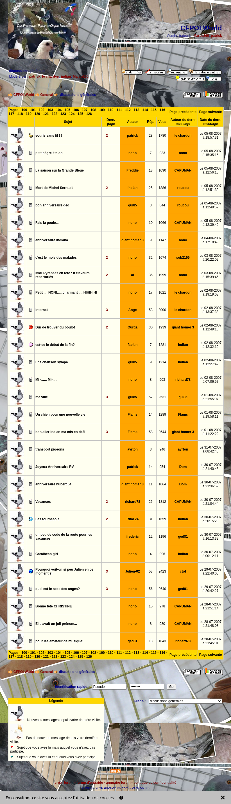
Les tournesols (47, 519)
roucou (183, 188)
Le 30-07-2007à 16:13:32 (210, 536)
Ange (132, 310)
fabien (132, 345)
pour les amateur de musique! (59, 641)
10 (151, 223)
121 (46, 114)
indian (66, 76)
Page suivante (210, 112)
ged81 (183, 537)
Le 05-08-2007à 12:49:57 (210, 205)
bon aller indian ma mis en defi (60, 432)
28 (151, 136)
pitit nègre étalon (49, 153)
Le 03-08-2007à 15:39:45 (210, 275)
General (46, 95)
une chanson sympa (51, 362)
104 (59, 110)
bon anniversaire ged (52, 205)
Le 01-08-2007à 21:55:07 (210, 397)
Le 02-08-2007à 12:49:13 (210, 327)
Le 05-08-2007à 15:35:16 (210, 153)
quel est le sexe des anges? (57, 589)
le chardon (50, 76)
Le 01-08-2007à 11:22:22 (210, 432)
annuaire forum (118, 783)
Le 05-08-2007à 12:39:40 (210, 223)
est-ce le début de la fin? (55, 345)
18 (151, 170)
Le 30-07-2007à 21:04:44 (210, 502)
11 (151, 484)
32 (151, 258)
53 (151, 310)
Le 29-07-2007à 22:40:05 (210, 571)
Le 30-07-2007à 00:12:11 (210, 554)
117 (11, 114)
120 (37, 114)
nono (132, 153)
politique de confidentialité (154, 783)
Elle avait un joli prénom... (56, 624)
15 (151, 606)
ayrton (132, 449)
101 (33, 110)
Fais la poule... (47, 223)
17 (151, 292)
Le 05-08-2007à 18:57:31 (210, 135)
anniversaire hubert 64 (53, 484)
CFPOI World (23, 95)
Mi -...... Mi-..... (46, 380)
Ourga (132, 327)
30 (151, 327)
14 (151, 414)
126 (89, 114)
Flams (132, 414)
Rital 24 (132, 519)
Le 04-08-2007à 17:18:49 (210, 240)
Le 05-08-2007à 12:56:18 (210, 170)
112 (128, 110)
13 (151, 641)
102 (41, 110)
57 (151, 397)
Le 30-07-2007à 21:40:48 (210, 467)
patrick (216, 36)
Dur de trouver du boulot (55, 327)
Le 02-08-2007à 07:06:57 (210, 380)
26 (151, 502)
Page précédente (182, 112)
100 (24, 110)
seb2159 (182, 258)
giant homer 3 (132, 240)
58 (151, 432)
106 (76, 110)
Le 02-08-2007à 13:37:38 (210, 310)
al (132, 275)
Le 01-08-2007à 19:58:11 (210, 414)
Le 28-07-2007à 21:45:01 (210, 641)
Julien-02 (132, 571)
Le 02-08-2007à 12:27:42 (210, 362)
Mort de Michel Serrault (54, 188)
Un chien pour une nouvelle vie (60, 414)
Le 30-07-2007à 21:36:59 (210, 484)
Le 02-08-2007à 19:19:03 (210, 292)
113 (136, 110)
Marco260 (201, 36)
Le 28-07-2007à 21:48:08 (210, 624)
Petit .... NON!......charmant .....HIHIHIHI (66, 292)
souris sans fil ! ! (48, 136)
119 (28, 114)
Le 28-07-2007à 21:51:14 (210, 606)
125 (80, 114)
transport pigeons (49, 449)
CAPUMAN (182, 170)
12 (151, 537)
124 (71, 114)
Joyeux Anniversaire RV (54, 467)
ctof (183, 571)
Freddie (132, 170)
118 (20, 114)
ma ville (41, 397)
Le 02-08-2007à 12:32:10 (210, 345)
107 (84, 110)
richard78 (183, 380)
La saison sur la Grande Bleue (59, 170)
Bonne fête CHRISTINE (53, 606)
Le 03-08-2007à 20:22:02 (210, 258)
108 (93, 110)
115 (154, 110)
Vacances (43, 502)
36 (151, 275)
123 (63, 114)
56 (151, 589)
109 (102, 110)
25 (151, 188)
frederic (132, 537)
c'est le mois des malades (56, 258)
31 (151, 519)
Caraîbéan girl (46, 554)
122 (54, 114)
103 (50, 110)
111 (119, 110)
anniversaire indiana (51, 240)
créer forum (64, 783)
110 (110, 110)
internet (41, 310)
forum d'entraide (89, 783)
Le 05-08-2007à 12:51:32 (210, 188)
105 (67, 110)
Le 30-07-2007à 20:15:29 (210, 519)
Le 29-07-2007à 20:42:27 (210, 589)
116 (162, 110)
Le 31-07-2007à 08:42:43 (210, 449)
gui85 (132, 205)
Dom (183, 467)
